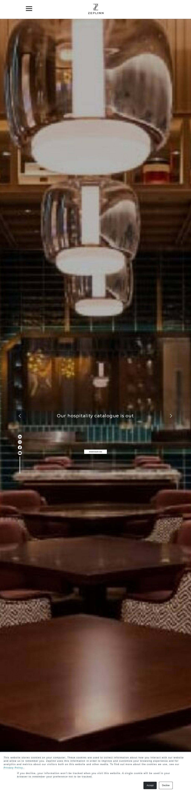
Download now (95, 452)
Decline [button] (166, 785)
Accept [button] (150, 785)
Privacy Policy (13, 767)
